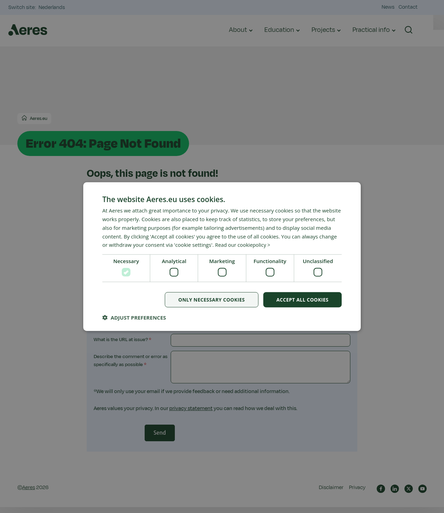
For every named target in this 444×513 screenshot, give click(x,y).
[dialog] (222, 256)
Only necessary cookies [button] (210, 299)
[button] (134, 317)
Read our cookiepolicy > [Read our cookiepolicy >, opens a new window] (244, 244)
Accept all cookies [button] (301, 299)
